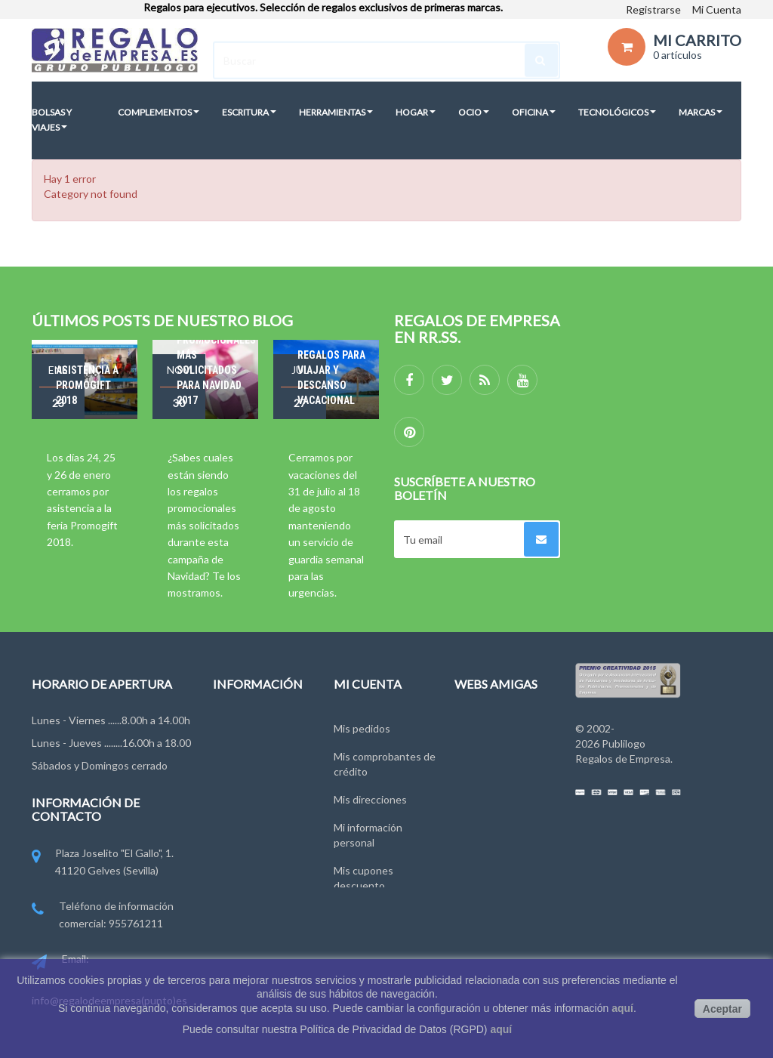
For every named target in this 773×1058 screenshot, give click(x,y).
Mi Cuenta (716, 9)
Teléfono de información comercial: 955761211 (103, 915)
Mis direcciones (370, 795)
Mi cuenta (368, 684)
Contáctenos (244, 752)
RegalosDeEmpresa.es (507, 724)
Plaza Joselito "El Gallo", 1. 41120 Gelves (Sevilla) (103, 863)
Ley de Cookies (249, 836)
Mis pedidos (362, 724)
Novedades (239, 724)
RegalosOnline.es (495, 780)
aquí (622, 1008)
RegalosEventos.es (499, 752)
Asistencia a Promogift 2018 (87, 385)
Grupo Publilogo (251, 780)
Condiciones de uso (259, 808)
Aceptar (722, 1009)
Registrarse (653, 9)
